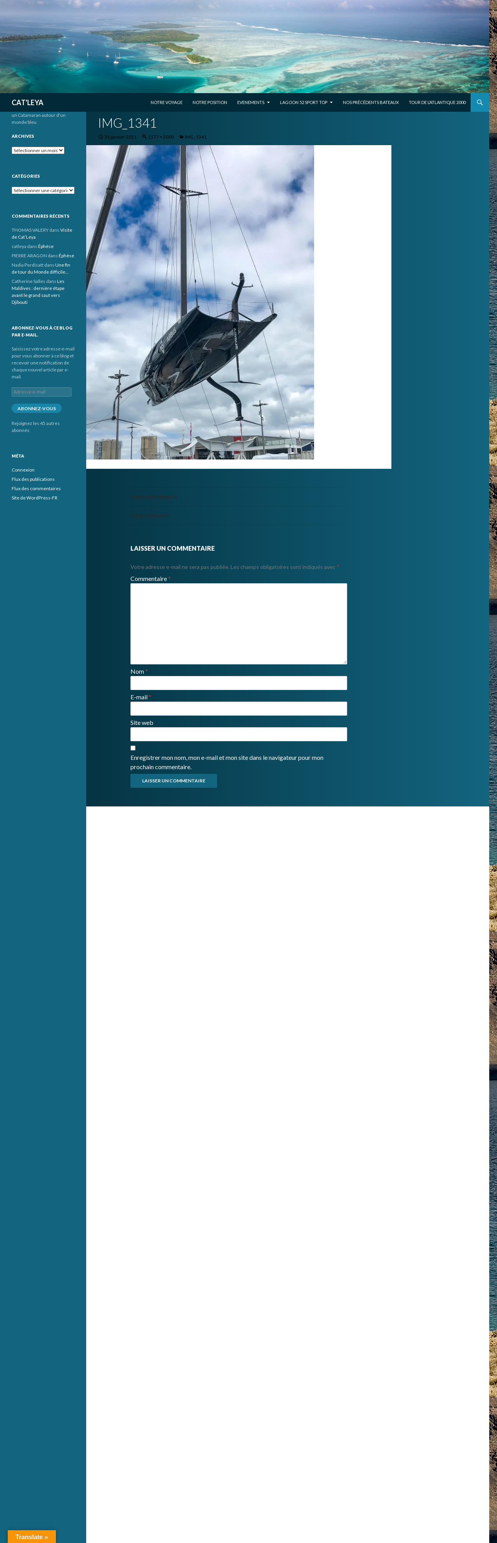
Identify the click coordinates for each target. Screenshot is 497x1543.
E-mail (140, 696)
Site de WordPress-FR (34, 498)
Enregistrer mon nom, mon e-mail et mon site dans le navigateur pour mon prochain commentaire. (226, 762)
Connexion (23, 470)
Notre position (210, 102)
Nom (139, 671)
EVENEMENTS (250, 102)
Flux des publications (33, 479)
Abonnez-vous (36, 408)
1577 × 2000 (161, 137)
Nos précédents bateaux (371, 102)
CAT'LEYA (27, 102)
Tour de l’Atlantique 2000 (437, 102)
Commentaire (150, 578)
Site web (141, 722)
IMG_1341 (196, 137)
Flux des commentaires (36, 488)
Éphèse (46, 246)
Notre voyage (166, 102)
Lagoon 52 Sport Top (303, 102)
